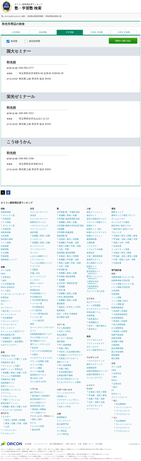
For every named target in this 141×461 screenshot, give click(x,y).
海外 (40, 419)
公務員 (62, 358)
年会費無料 (8, 318)
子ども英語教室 (64, 328)
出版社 (35, 354)
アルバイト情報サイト (97, 222)
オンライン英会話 (65, 338)
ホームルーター (118, 219)
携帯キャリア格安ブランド (123, 215)
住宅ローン (6, 301)
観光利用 (36, 430)
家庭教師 (61, 310)
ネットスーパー (37, 246)
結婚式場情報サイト (96, 374)
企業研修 (91, 315)
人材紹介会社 (93, 282)
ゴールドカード (10, 324)
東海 (13, 373)
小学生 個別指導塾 (65, 297)
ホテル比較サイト (38, 402)
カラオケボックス (95, 405)
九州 (25, 373)
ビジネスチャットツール (98, 309)
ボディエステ (93, 347)
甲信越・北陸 (73, 242)
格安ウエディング (95, 364)
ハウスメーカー (10, 430)
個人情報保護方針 (56, 444)
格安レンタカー (37, 283)
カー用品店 (62, 431)
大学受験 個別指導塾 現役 (68, 219)
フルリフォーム (10, 396)
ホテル (33, 423)
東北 (7, 420)
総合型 (35, 348)
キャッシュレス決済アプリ (13, 331)
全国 (103, 402)
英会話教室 (62, 335)
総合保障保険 (117, 348)
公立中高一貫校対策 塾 (67, 283)
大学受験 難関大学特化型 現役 (70, 225)
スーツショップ (64, 427)
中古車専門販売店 (40, 300)
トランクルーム (37, 259)
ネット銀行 (6, 290)
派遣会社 (91, 253)
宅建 (61, 348)
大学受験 (16, 32)
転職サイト (92, 225)
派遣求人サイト (94, 259)
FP (60, 345)
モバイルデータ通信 (120, 222)
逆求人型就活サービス (97, 219)
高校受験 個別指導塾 (66, 253)
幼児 (61, 331)
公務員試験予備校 (65, 375)
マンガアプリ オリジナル (41, 358)
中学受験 (70, 32)
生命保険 (5, 246)
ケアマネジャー (76, 355)
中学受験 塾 (62, 269)
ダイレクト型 (9, 215)
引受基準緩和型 (120, 314)
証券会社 (7, 277)
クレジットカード (9, 314)
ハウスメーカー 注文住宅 (11, 410)
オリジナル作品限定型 (42, 351)
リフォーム (6, 393)
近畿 (19, 373)
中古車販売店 (36, 297)
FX (2, 304)
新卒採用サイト (94, 272)
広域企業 (117, 246)
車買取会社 (35, 290)
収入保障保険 (119, 324)
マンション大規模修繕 (11, 376)
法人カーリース (94, 302)
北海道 (62, 239)
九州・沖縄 (64, 249)
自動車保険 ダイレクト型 (122, 277)
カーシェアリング (38, 276)
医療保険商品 (117, 307)
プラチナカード (123, 414)
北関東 (14, 420)
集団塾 (12, 41)
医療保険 (5, 249)
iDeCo (114, 380)
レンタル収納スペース (42, 263)
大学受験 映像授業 (65, 232)
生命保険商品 (117, 318)
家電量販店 (62, 417)
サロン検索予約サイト (97, 350)
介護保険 (115, 345)
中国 (135, 239)
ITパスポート (72, 358)
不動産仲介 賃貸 (8, 379)
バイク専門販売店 (40, 314)
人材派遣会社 (93, 287)
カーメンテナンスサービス (42, 327)
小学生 (78, 307)
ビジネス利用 (38, 426)
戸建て (18, 359)
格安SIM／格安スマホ (121, 225)
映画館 (90, 388)
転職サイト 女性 (94, 229)
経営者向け (94, 319)
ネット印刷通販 (94, 305)
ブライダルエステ (95, 340)
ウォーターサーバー (39, 212)
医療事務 (67, 345)
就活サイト (92, 215)
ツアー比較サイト (38, 413)
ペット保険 (6, 242)
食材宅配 (34, 232)
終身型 (116, 311)
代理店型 (7, 219)
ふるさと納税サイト (39, 256)
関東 (105, 392)
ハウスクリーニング (39, 225)
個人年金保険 (117, 352)
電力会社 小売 (36, 378)
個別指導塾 (32, 41)
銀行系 (6, 311)
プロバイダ (116, 232)
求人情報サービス (95, 263)
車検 (32, 324)
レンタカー (35, 280)
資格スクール (63, 362)
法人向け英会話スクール (68, 379)
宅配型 (35, 269)
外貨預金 (5, 297)
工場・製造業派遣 (95, 256)
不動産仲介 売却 (8, 356)
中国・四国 (22, 423)
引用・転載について (85, 444)
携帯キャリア (117, 212)
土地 (25, 359)
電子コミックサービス (40, 344)
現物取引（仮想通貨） (13, 338)
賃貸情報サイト (8, 383)
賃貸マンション (8, 386)
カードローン (7, 307)
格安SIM (117, 229)
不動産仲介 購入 (8, 362)
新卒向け (93, 329)
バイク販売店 (36, 310)
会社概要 (28, 444)
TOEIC (62, 352)
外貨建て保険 (117, 341)
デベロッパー (9, 433)
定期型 (124, 311)
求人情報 (98, 444)
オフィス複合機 (37, 371)
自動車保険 (6, 212)
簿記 (67, 348)
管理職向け (94, 322)
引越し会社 (35, 273)
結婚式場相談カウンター (98, 371)
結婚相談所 (92, 368)
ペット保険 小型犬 (119, 301)
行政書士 (63, 355)
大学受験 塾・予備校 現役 (68, 212)
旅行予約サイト (37, 392)
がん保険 (5, 253)
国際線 (43, 409)
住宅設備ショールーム (11, 389)
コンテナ (36, 266)
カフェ (33, 331)
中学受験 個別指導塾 (66, 276)
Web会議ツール (94, 312)
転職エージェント (95, 236)
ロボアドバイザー (9, 345)
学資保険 (5, 256)
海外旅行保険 (7, 239)
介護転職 (91, 242)
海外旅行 (46, 396)
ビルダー (7, 416)
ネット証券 (6, 270)
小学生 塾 (61, 290)
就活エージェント (95, 212)
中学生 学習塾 (96, 32)
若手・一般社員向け (98, 326)
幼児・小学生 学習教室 (67, 314)
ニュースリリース (40, 444)
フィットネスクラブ (66, 393)
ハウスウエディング (96, 361)
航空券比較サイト (38, 399)
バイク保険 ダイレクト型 (122, 284)
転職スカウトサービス (97, 232)
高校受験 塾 (62, 236)
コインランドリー (38, 229)
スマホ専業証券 (8, 284)
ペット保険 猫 (117, 304)
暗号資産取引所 (8, 335)
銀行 (5, 280)
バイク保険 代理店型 (120, 287)
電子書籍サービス (38, 341)
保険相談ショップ (9, 259)
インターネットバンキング (13, 294)
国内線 (35, 409)
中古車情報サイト (38, 293)
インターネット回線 (120, 249)
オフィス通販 (36, 368)
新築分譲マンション (10, 403)
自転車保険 (6, 232)
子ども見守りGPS (38, 381)
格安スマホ (128, 229)
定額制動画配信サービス (41, 334)
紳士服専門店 (63, 424)
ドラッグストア (64, 421)
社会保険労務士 (74, 352)
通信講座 (61, 341)
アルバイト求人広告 (96, 291)
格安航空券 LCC (37, 406)
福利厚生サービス (38, 375)
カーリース (35, 286)
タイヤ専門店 (63, 434)
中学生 (70, 307)
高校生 (62, 307)
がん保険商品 (117, 328)
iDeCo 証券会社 (8, 287)
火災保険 (5, 236)
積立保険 (115, 358)
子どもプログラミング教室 (69, 382)
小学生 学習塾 (123, 32)
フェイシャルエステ (96, 343)
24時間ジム (62, 396)
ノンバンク (16, 311)
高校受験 (43, 32)
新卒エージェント (95, 277)
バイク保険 (6, 222)
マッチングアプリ (95, 378)
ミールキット (36, 239)
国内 (34, 419)
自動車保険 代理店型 (120, 280)
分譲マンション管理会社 (12, 369)
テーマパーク (93, 409)
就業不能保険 (117, 335)
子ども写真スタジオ (39, 337)
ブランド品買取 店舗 (39, 361)
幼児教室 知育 (63, 317)
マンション (8, 359)
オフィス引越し (37, 365)
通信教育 (61, 303)
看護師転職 (92, 239)
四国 (115, 242)
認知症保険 (116, 338)
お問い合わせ (70, 444)
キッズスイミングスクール (68, 403)
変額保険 (115, 355)
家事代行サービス (38, 222)
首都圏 (6, 373)
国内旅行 (36, 396)
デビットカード (8, 328)
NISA (3, 273)
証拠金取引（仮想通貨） (14, 341)
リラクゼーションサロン (68, 400)
